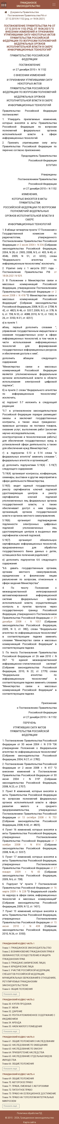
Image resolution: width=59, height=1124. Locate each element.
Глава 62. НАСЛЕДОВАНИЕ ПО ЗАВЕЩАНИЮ (25, 1045)
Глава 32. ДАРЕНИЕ (12, 1011)
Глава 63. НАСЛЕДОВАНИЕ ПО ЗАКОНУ (22, 1048)
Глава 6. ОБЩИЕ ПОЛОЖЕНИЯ (17, 989)
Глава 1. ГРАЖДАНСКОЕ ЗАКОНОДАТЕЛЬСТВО (26, 948)
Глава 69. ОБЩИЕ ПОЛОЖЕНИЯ (18, 1078)
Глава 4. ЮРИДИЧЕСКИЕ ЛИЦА (18, 966)
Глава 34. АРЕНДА (11, 1022)
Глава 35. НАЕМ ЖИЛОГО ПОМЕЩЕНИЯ (22, 1026)
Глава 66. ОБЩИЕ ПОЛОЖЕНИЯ (18, 1063)
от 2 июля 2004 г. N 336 (30, 244)
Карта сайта (29, 1122)
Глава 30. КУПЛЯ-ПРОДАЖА (16, 1004)
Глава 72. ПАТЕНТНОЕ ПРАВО (17, 1090)
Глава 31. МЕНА (10, 1007)
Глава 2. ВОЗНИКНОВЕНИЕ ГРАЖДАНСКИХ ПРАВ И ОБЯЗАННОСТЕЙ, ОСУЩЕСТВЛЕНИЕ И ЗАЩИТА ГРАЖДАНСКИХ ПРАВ (28, 955)
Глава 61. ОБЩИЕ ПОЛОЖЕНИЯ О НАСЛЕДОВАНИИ (28, 1041)
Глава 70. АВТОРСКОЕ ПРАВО (17, 1082)
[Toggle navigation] (54, 4)
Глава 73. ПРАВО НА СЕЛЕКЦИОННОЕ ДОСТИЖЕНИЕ (29, 1093)
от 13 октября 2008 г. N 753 (37, 817)
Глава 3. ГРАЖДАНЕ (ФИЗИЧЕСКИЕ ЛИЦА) (24, 963)
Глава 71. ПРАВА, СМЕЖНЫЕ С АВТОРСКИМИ (25, 1086)
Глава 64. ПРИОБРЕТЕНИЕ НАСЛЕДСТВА (23, 1052)
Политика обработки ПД (29, 1113)
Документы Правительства (24, 12)
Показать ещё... (11, 994)
